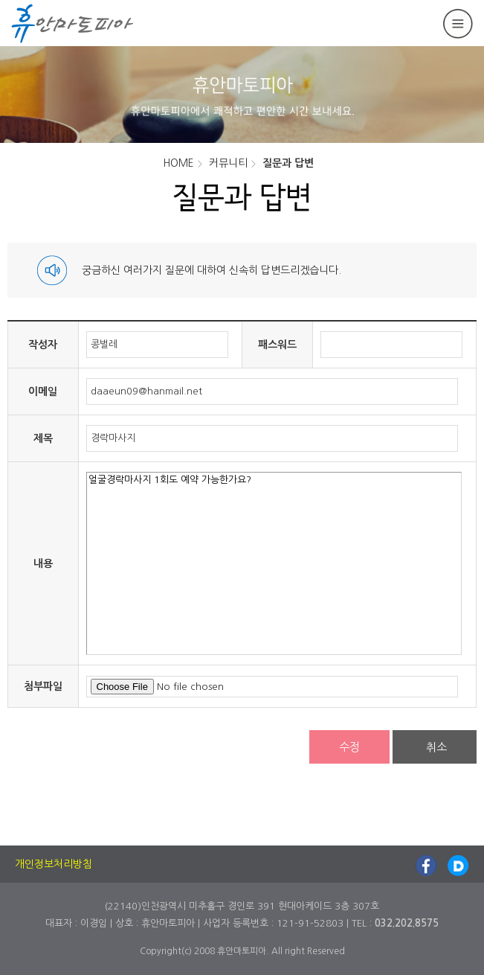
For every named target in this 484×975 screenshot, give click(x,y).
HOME (178, 163)
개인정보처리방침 (53, 864)
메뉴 (458, 24)
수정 (349, 746)
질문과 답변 (288, 163)
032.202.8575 (407, 923)
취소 (436, 746)
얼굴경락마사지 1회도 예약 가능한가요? (274, 563)
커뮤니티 (228, 163)
